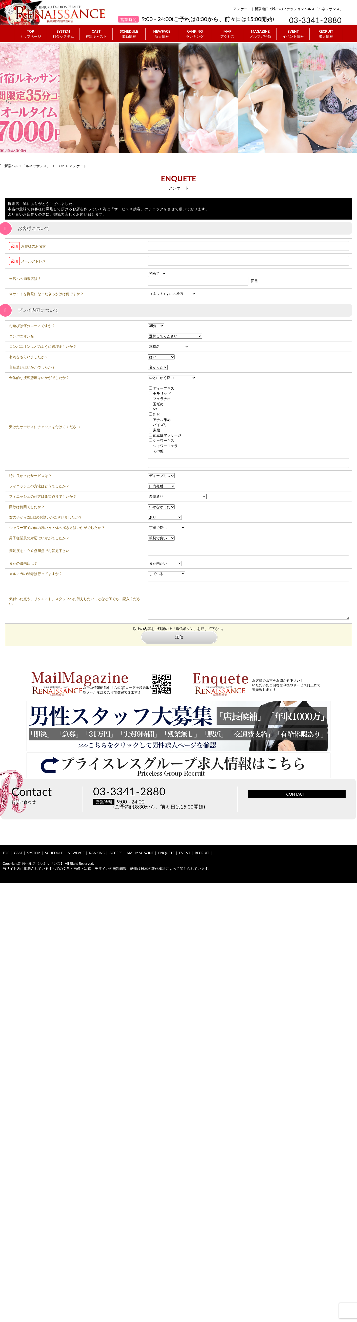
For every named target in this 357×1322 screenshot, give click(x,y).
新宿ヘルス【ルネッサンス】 (41, 863)
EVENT (293, 34)
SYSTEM (63, 34)
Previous (8, 98)
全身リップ (160, 393)
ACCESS (115, 853)
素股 (154, 430)
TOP (30, 34)
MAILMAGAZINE (140, 853)
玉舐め (156, 404)
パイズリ (158, 425)
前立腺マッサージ (165, 435)
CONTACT (295, 794)
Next (349, 98)
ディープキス (161, 388)
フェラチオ (160, 398)
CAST (96, 34)
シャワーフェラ (163, 446)
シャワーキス (161, 440)
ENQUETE (166, 853)
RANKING (194, 34)
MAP (227, 34)
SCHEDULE (129, 34)
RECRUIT (326, 34)
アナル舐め (160, 419)
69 (153, 409)
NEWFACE (162, 34)
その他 (156, 451)
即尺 (154, 414)
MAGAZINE (260, 34)
